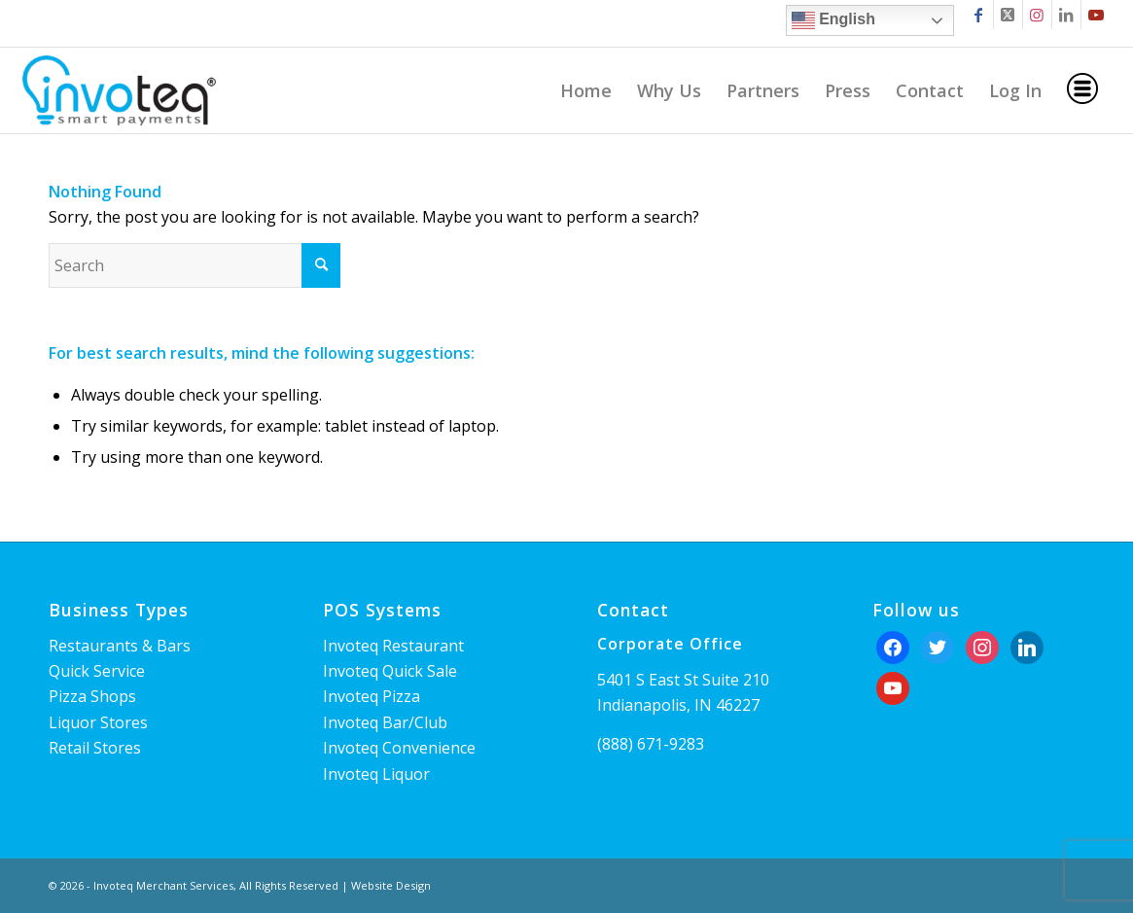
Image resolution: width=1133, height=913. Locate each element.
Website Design (391, 885)
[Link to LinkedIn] (1066, 14)
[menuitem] (586, 90)
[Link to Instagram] (1037, 14)
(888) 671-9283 (650, 744)
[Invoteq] (118, 90)
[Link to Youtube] (1096, 14)
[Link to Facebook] (979, 14)
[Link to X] (1008, 14)
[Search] (194, 265)
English (833, 20)
